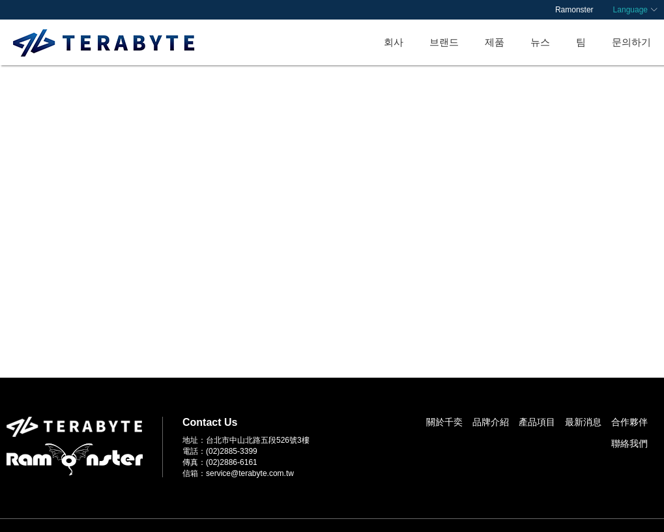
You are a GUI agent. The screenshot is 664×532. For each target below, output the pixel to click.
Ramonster (574, 9)
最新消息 (583, 422)
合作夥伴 (629, 422)
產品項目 (537, 422)
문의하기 (631, 42)
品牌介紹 (490, 422)
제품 (494, 42)
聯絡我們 (629, 443)
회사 (393, 42)
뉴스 (540, 42)
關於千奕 (444, 422)
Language (630, 9)
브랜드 (444, 42)
